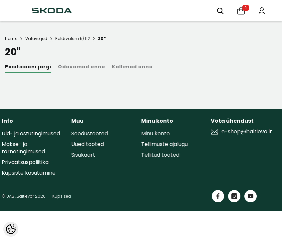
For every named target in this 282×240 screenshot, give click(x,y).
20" (102, 38)
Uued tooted (87, 144)
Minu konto (155, 133)
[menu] (220, 10)
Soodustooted (89, 133)
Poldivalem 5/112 (72, 38)
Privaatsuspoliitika (25, 162)
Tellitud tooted (160, 155)
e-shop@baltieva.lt (246, 131)
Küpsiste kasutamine (29, 173)
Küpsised (61, 196)
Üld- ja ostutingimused (31, 133)
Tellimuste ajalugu (164, 144)
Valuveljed (36, 38)
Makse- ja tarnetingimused (23, 147)
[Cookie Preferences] (10, 229)
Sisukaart (83, 155)
